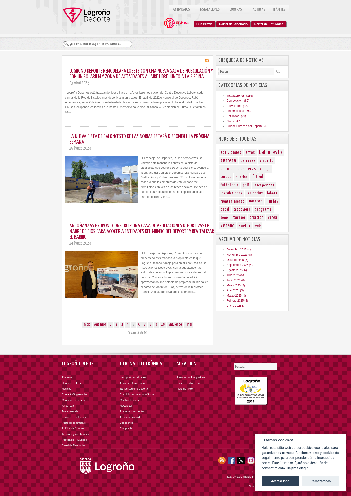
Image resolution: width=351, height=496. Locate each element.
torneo (239, 217)
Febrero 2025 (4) (237, 300)
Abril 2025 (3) (235, 290)
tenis (225, 218)
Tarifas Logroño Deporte (134, 388)
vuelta (244, 226)
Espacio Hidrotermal (188, 383)
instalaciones (231, 193)
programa (263, 209)
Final (189, 325)
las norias (255, 193)
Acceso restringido (131, 417)
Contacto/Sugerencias (75, 394)
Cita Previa (204, 24)
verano (228, 226)
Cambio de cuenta (130, 400)
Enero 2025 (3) (236, 305)
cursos (226, 177)
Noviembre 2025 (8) (239, 254)
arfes (250, 152)
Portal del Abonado (233, 24)
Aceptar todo (280, 481)
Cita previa (126, 428)
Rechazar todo (321, 481)
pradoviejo (241, 209)
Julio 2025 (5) (235, 275)
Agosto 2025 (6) (237, 270)
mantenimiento (232, 201)
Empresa (67, 377)
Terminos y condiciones (75, 434)
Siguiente (175, 325)
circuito (267, 161)
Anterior (100, 325)
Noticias (66, 388)
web (257, 226)
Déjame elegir (297, 468)
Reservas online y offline (191, 377)
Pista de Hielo (185, 388)
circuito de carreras (238, 169)
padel (225, 209)
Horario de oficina (72, 383)
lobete (272, 193)
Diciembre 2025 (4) (239, 249)
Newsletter (126, 405)
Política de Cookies (73, 428)
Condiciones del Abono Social (137, 394)
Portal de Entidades (268, 24)
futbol (257, 177)
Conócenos (126, 422)
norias (273, 201)
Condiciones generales (75, 400)
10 (163, 325)
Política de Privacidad (74, 439)
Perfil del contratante (74, 422)
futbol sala (229, 185)
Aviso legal (68, 405)
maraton (255, 201)
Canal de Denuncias (73, 445)
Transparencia (70, 411)
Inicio (86, 325)
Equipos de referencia (74, 417)
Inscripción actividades (133, 377)
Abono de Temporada (132, 383)
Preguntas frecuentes (132, 411)
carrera (228, 161)
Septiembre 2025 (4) (240, 265)
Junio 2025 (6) (236, 280)
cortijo (265, 169)
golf (246, 185)
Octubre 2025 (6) (237, 260)
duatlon (242, 177)
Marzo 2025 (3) (236, 295)
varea (272, 218)
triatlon (256, 217)
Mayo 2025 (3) (236, 285)
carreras (248, 160)
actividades (231, 152)
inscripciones (263, 185)
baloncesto (270, 152)
